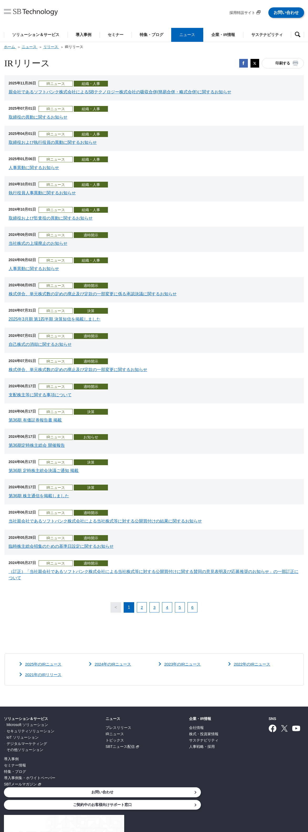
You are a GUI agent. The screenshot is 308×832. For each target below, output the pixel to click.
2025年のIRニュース (44, 664)
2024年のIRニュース (114, 664)
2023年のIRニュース (183, 664)
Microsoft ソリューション (27, 725)
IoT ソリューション (23, 737)
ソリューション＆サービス (26, 719)
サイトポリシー (156, 804)
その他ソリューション (25, 750)
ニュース (81, 719)
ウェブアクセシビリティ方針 (201, 804)
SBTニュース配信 (88, 746)
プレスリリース (87, 728)
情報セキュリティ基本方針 (113, 804)
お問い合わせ (286, 12)
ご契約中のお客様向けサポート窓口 (266, 733)
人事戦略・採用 (139, 746)
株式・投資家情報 (140, 734)
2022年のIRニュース (253, 664)
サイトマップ (243, 804)
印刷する (282, 63)
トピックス (83, 740)
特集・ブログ (15, 771)
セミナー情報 (15, 765)
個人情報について (68, 804)
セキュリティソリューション (30, 731)
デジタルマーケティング (27, 744)
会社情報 (133, 728)
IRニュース (83, 734)
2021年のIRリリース (44, 674)
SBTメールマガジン (20, 784)
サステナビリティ (140, 740)
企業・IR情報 (137, 719)
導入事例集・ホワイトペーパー (29, 778)
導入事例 (11, 759)
